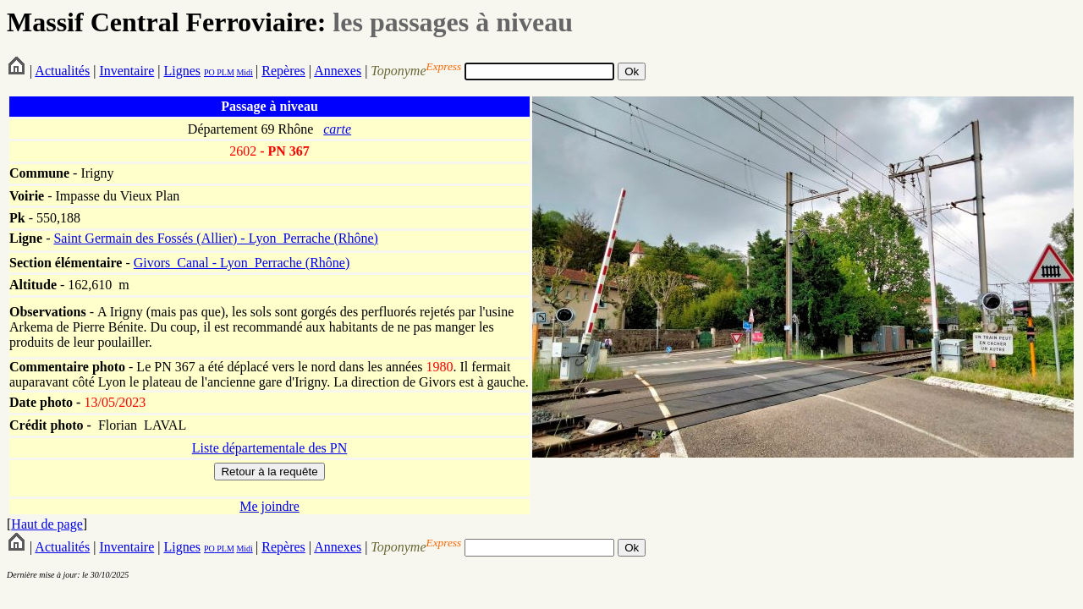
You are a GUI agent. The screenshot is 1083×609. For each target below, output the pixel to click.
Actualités (62, 70)
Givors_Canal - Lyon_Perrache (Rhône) (241, 262)
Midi (244, 72)
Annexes (337, 70)
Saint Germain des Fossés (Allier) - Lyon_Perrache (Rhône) (215, 238)
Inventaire (126, 70)
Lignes (182, 70)
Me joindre (269, 506)
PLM (224, 72)
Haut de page (46, 524)
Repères (283, 70)
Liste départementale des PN (270, 448)
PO (209, 72)
